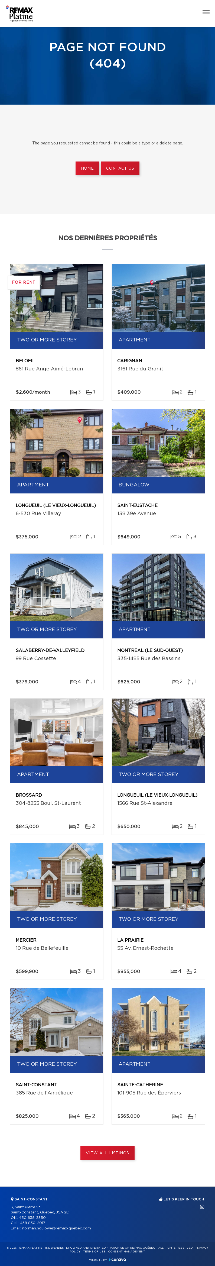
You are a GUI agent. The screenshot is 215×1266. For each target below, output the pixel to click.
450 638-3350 (32, 1218)
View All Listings (107, 1153)
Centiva (117, 1259)
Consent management (126, 1251)
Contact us (120, 168)
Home (87, 168)
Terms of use (94, 1251)
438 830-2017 (32, 1223)
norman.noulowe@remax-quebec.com (56, 1228)
